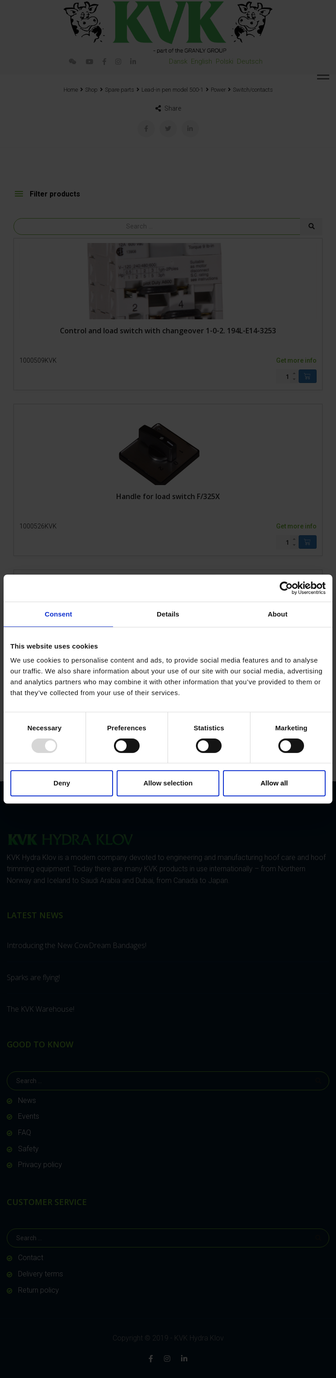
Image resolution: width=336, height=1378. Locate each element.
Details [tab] (168, 614)
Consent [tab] (58, 614)
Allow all (274, 783)
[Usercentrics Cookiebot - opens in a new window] (286, 588)
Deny (62, 783)
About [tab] (277, 614)
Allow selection (167, 783)
